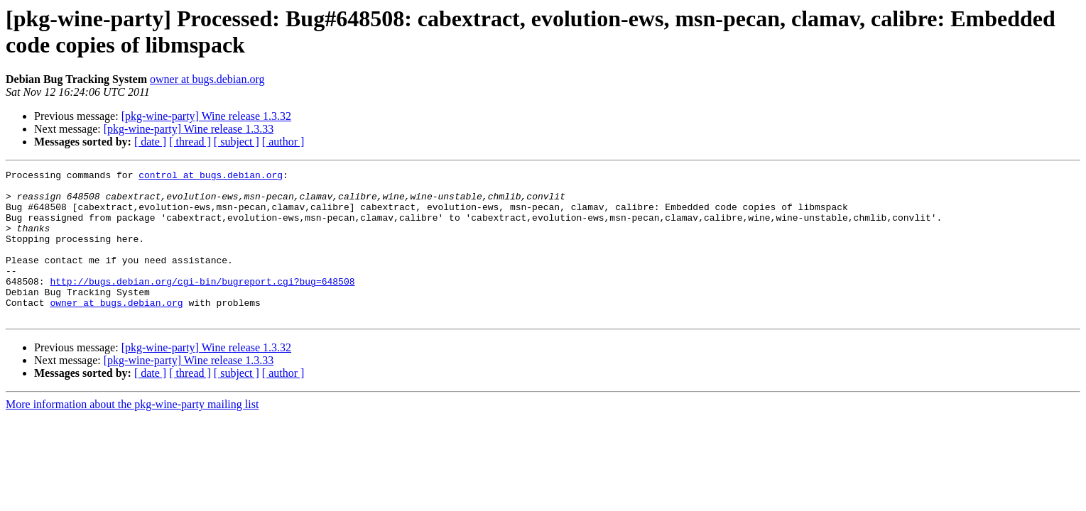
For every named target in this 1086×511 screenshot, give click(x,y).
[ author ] (283, 142)
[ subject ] (236, 142)
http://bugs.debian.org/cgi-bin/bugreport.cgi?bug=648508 (202, 304)
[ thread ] (190, 142)
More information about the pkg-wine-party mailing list (132, 434)
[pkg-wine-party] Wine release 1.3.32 (206, 116)
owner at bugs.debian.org (207, 79)
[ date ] (150, 142)
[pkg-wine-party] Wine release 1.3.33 (188, 129)
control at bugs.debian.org (211, 176)
